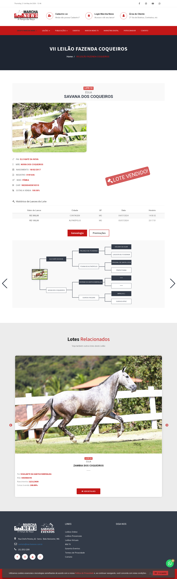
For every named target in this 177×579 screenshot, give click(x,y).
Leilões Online (71, 532)
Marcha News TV (92, 30)
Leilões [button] (46, 30)
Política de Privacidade (84, 573)
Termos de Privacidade (75, 552)
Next (166, 425)
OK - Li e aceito (160, 573)
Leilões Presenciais (73, 536)
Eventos (76, 30)
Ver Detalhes (88, 491)
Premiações (99, 233)
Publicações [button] (61, 30)
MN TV (68, 544)
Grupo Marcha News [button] (27, 30)
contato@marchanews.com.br (30, 544)
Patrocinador (130, 30)
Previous (10, 425)
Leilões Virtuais (71, 540)
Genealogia (77, 233)
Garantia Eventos (72, 548)
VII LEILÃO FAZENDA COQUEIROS (88, 49)
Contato (144, 30)
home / (71, 56)
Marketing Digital (111, 30)
